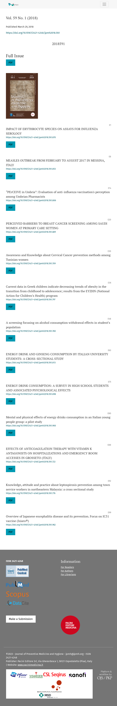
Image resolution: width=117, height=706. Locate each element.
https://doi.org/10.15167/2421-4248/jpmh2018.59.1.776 (30, 493)
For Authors (67, 570)
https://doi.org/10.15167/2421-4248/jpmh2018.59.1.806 (31, 200)
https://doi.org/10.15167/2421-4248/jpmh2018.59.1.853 (31, 169)
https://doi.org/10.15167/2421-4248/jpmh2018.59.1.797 (30, 299)
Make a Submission (21, 619)
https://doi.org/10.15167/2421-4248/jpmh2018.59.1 (33, 32)
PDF (11, 62)
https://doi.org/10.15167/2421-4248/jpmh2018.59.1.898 (31, 394)
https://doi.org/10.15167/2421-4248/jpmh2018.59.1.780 (31, 331)
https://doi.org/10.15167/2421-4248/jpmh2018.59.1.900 (31, 425)
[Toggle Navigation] (104, 4)
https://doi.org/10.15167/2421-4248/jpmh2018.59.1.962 (31, 525)
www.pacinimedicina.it (30, 664)
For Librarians (68, 574)
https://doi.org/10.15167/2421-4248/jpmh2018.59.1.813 (31, 362)
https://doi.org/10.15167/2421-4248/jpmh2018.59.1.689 (31, 232)
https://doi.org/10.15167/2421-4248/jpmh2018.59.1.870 (31, 137)
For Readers (67, 567)
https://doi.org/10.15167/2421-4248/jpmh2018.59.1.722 (30, 461)
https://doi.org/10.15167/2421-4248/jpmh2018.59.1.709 (31, 263)
